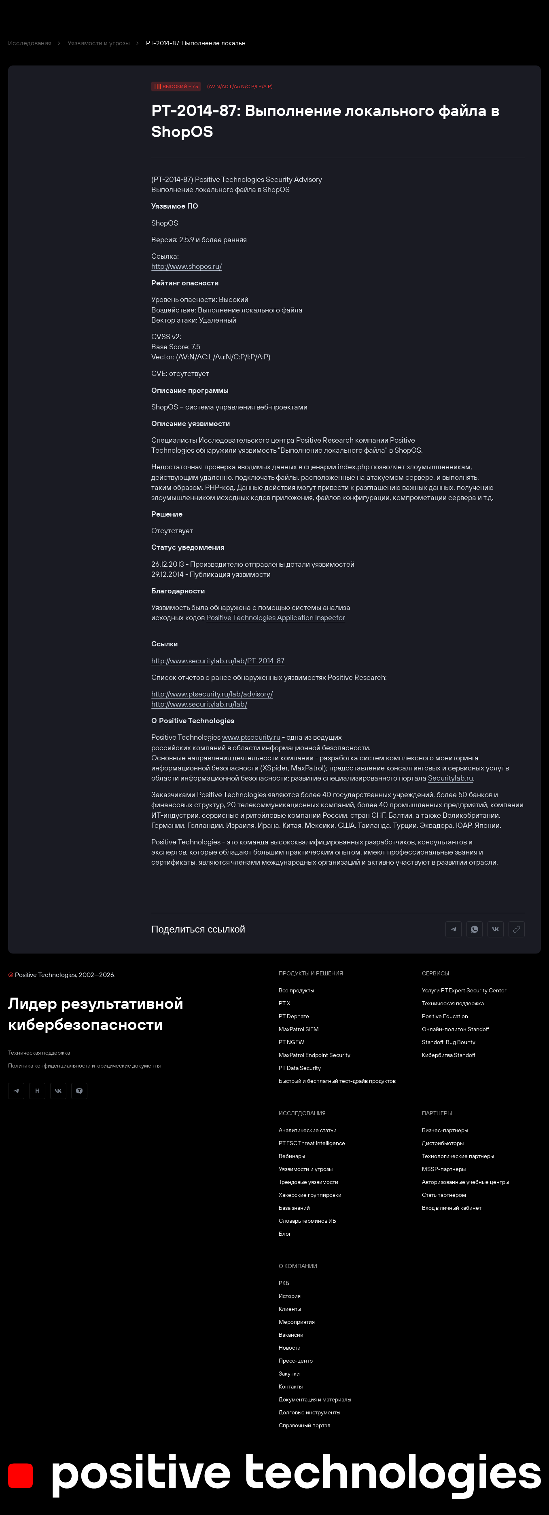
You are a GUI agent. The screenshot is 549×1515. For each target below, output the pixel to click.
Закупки (289, 1373)
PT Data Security (300, 1068)
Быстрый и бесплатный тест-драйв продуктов (337, 1081)
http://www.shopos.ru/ (186, 266)
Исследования (29, 43)
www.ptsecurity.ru (251, 737)
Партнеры (437, 1113)
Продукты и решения (311, 973)
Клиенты (290, 1308)
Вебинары (292, 1156)
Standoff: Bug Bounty (448, 1042)
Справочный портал (305, 1425)
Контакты (291, 1386)
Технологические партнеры (458, 1156)
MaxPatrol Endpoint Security (314, 1055)
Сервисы (435, 973)
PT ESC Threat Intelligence (312, 1143)
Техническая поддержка (39, 1052)
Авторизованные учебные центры (465, 1182)
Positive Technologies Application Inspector (275, 617)
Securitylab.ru (450, 778)
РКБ (284, 1283)
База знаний (294, 1207)
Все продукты (296, 990)
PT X (284, 1003)
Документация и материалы (315, 1399)
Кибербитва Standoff (448, 1055)
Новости (290, 1347)
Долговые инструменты (309, 1412)
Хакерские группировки (310, 1194)
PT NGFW (291, 1042)
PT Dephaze (294, 1016)
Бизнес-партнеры (445, 1130)
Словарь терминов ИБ (307, 1220)
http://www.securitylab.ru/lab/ (199, 704)
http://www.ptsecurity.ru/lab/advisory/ (212, 693)
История (290, 1296)
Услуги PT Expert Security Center (464, 990)
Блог (285, 1233)
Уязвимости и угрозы (99, 43)
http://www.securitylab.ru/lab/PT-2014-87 (217, 660)
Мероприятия (297, 1321)
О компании (298, 1266)
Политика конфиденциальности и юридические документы (84, 1065)
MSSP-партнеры (444, 1169)
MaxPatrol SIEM (299, 1029)
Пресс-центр (296, 1360)
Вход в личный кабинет (451, 1207)
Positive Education (445, 1016)
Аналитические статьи (308, 1130)
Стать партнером (444, 1194)
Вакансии (291, 1334)
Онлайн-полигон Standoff (455, 1029)
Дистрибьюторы (443, 1143)
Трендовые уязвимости (308, 1182)
